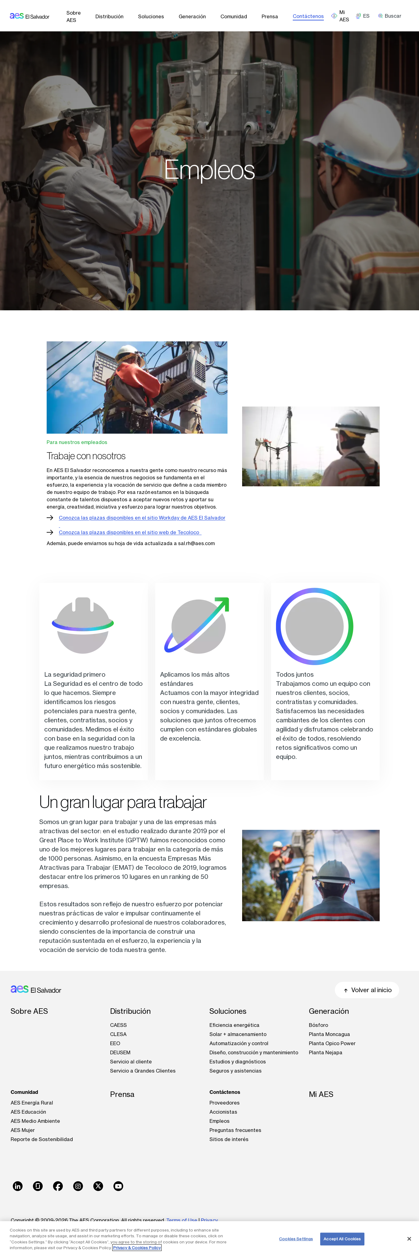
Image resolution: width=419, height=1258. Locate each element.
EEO (115, 1043)
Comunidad (233, 16)
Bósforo (318, 1025)
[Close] (409, 1239)
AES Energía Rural (32, 1103)
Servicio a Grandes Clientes (143, 1071)
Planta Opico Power (332, 1043)
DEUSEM (120, 1052)
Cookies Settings (296, 1238)
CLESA (118, 1034)
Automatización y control (239, 1043)
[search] (392, 15)
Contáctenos (308, 16)
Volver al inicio (367, 990)
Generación (192, 16)
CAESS (118, 1025)
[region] (209, 1239)
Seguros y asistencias (236, 1071)
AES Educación (28, 1112)
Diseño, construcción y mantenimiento (254, 1052)
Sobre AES (73, 16)
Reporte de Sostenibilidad (42, 1139)
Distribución (109, 16)
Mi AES (321, 1094)
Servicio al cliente (131, 1062)
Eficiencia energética (235, 1025)
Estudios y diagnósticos (238, 1062)
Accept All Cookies (342, 1238)
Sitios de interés (229, 1139)
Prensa (270, 16)
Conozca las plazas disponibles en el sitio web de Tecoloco (130, 532)
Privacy (209, 1220)
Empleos (220, 1121)
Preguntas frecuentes (235, 1130)
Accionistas (223, 1112)
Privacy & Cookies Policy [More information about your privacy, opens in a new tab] (137, 1247)
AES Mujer (23, 1130)
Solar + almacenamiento (238, 1034)
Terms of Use (181, 1220)
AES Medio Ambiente (35, 1121)
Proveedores (225, 1103)
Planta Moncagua (329, 1034)
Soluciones (151, 16)
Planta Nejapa (325, 1052)
